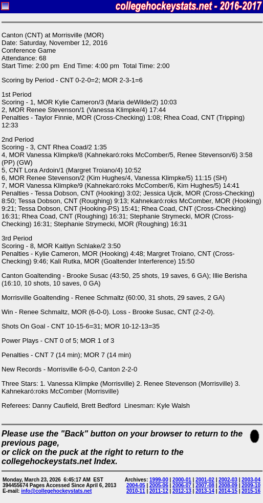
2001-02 (204, 480)
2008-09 (227, 485)
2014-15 (227, 491)
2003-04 (251, 480)
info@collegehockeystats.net (56, 491)
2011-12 (158, 491)
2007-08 (204, 485)
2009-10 (251, 485)
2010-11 (135, 491)
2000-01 (181, 480)
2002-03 (227, 480)
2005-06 (158, 485)
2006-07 (181, 485)
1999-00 (158, 480)
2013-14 (204, 491)
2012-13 (181, 491)
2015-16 (251, 491)
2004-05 (135, 485)
